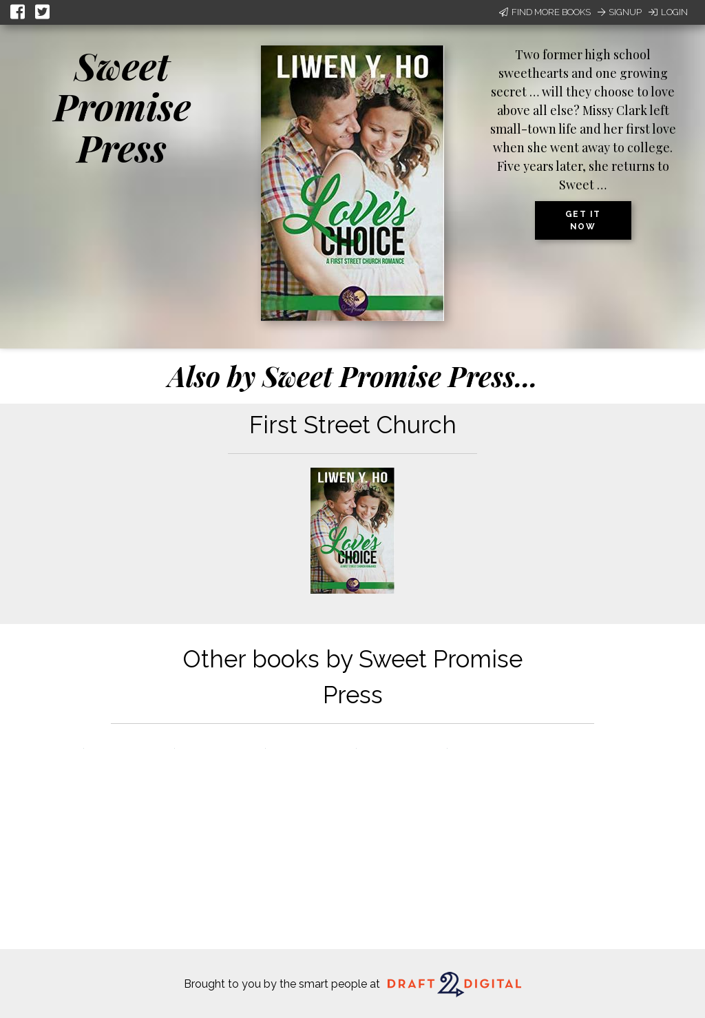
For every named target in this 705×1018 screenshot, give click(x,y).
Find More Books (545, 12)
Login (668, 12)
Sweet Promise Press (122, 106)
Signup (620, 12)
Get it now (583, 220)
